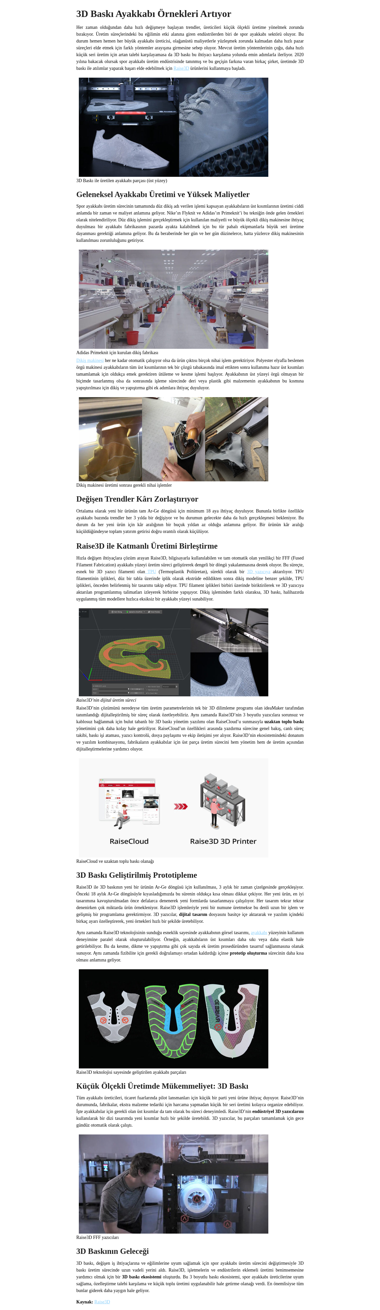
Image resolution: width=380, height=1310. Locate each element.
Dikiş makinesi (90, 360)
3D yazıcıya (258, 571)
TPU (150, 571)
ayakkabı (259, 932)
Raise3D (181, 68)
